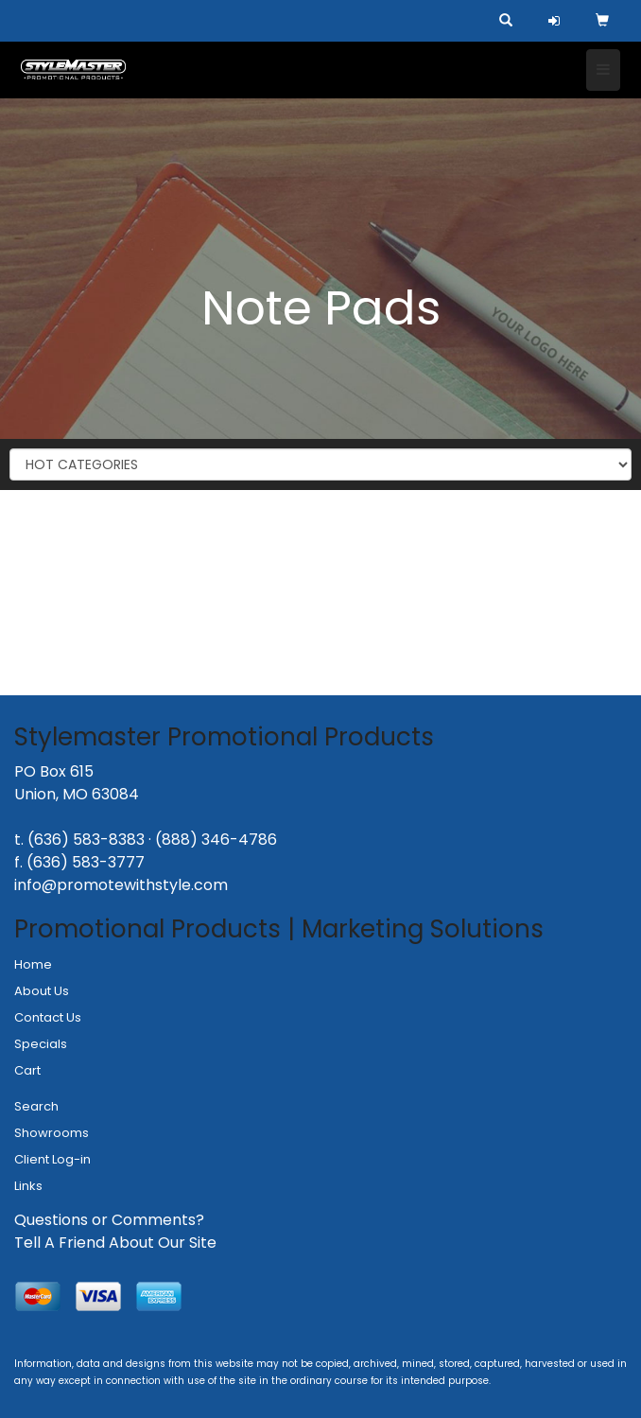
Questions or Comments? (109, 1220)
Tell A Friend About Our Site (115, 1242)
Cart (27, 1070)
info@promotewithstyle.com (121, 885)
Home (33, 964)
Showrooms (51, 1133)
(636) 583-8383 (86, 839)
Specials (40, 1044)
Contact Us (47, 1017)
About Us (41, 991)
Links (28, 1186)
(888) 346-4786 (216, 839)
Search (36, 1106)
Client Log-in (52, 1159)
